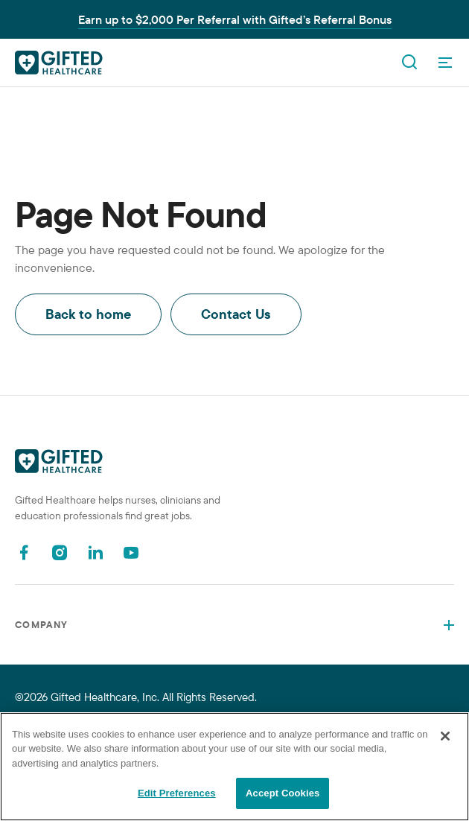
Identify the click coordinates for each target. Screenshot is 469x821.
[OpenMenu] (445, 63)
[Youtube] (131, 552)
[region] (234, 766)
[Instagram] (59, 552)
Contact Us (236, 314)
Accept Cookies (282, 793)
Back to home (88, 314)
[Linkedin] (95, 552)
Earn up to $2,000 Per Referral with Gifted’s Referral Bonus (235, 19)
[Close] (445, 736)
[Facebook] (24, 552)
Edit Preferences (177, 793)
